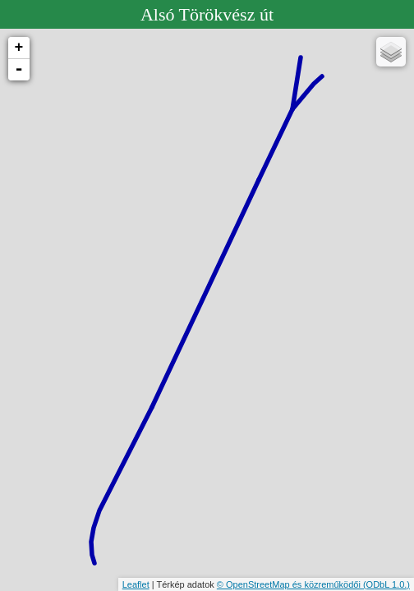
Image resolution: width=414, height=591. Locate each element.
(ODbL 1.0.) (386, 584)
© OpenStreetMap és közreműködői (290, 584)
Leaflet (136, 584)
